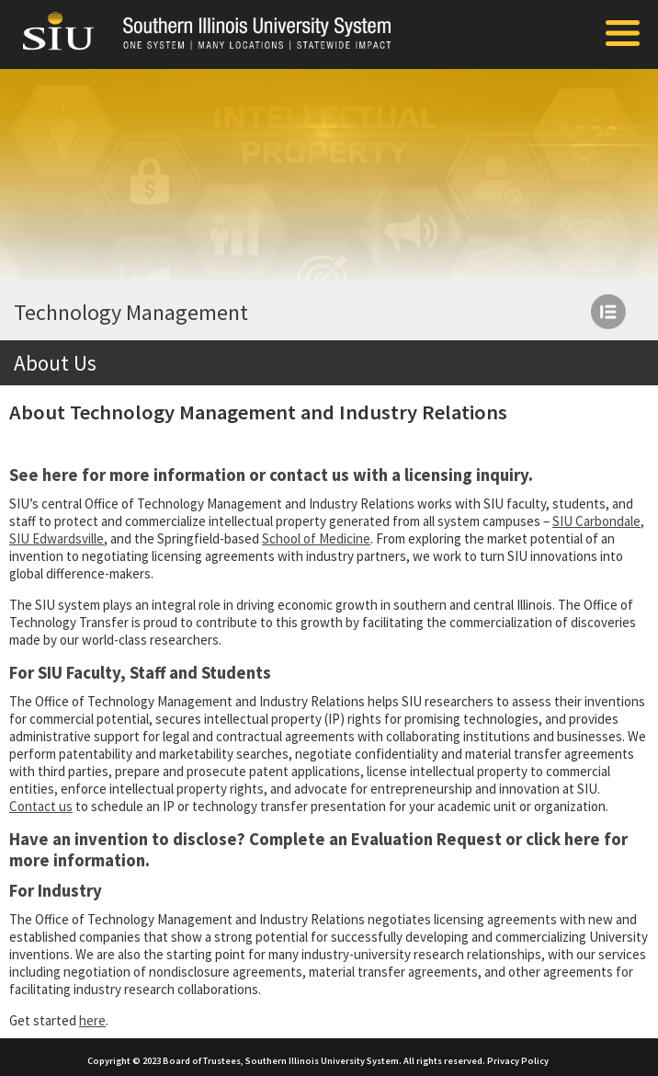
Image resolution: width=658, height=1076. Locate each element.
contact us (309, 475)
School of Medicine (316, 538)
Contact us (41, 806)
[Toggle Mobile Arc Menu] (623, 35)
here (60, 475)
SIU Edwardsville (56, 538)
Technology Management (131, 312)
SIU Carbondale (596, 521)
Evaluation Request (426, 839)
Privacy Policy (518, 1061)
